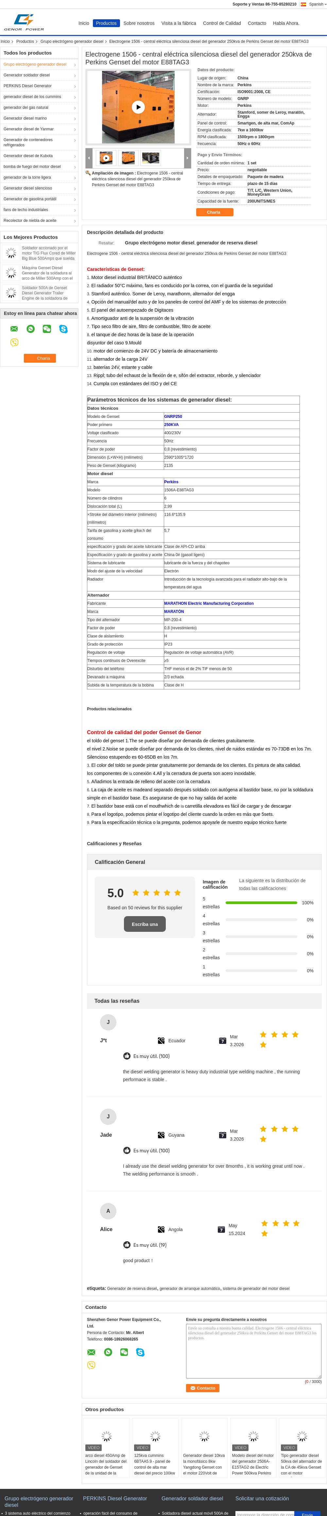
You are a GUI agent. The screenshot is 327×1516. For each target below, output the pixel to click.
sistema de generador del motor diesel (256, 1288)
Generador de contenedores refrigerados (28, 142)
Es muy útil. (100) (151, 1056)
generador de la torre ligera (27, 177)
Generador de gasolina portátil (30, 199)
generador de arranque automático (190, 1288)
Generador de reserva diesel (132, 1288)
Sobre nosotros (139, 23)
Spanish (318, 4)
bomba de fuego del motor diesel (32, 166)
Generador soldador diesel (27, 75)
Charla (218, 212)
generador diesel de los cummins (32, 96)
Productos (106, 23)
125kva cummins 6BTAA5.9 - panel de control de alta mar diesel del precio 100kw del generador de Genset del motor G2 (154, 1470)
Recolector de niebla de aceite (30, 220)
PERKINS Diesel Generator (28, 86)
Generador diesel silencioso (28, 188)
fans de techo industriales (26, 209)
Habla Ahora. (286, 23)
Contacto (257, 23)
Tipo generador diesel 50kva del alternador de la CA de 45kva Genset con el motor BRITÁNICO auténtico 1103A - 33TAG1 (301, 1470)
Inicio (83, 23)
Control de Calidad (222, 23)
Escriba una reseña (145, 927)
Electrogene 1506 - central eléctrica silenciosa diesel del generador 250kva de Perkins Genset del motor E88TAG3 (137, 179)
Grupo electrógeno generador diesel (72, 41)
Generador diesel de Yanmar (29, 129)
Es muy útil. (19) (149, 1245)
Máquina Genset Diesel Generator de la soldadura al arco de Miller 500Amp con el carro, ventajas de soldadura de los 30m (47, 278)
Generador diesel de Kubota (28, 156)
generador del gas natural (26, 107)
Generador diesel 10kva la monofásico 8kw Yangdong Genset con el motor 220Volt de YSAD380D (204, 1467)
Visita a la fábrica (179, 23)
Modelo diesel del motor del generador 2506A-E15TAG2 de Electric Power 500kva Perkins (253, 1464)
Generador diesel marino (25, 118)
